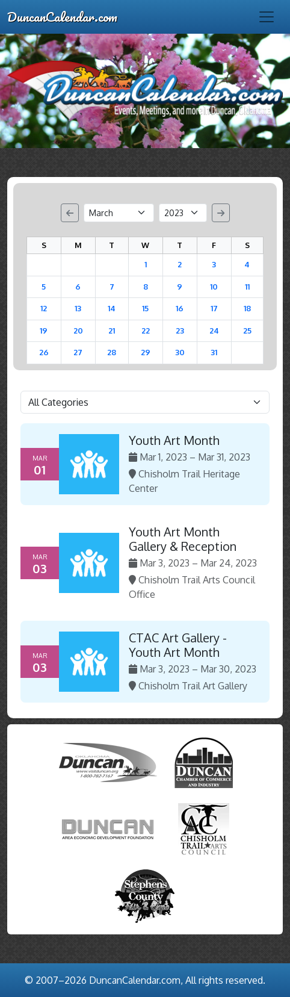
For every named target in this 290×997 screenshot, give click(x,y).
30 (180, 352)
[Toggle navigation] (266, 16)
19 (44, 330)
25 (247, 330)
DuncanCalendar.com (62, 16)
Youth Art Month (174, 440)
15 (145, 308)
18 (247, 308)
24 (214, 330)
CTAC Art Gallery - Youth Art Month (178, 645)
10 (214, 286)
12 (43, 308)
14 (112, 308)
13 (78, 308)
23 (180, 330)
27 (77, 352)
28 (111, 352)
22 (145, 330)
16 (180, 308)
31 (214, 352)
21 (111, 330)
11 (247, 286)
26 (44, 352)
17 (214, 308)
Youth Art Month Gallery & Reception (182, 539)
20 (78, 330)
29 (145, 352)
